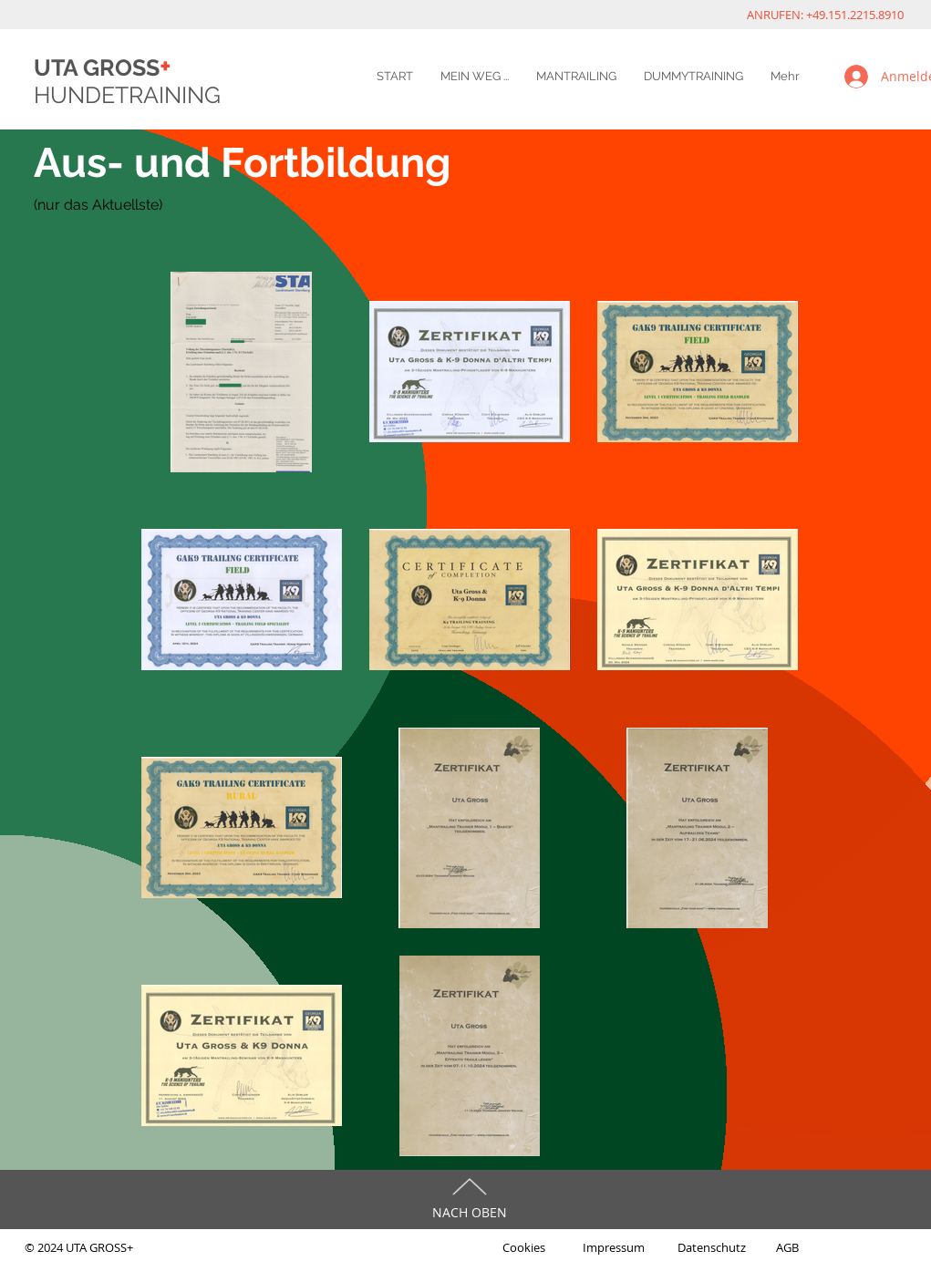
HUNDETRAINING (127, 95)
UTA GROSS (102, 67)
